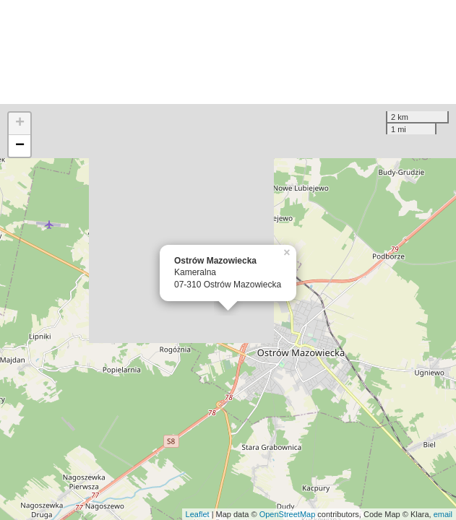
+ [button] (20, 123)
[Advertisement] (228, 52)
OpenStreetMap (287, 514)
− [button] (20, 146)
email (443, 514)
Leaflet (198, 514)
